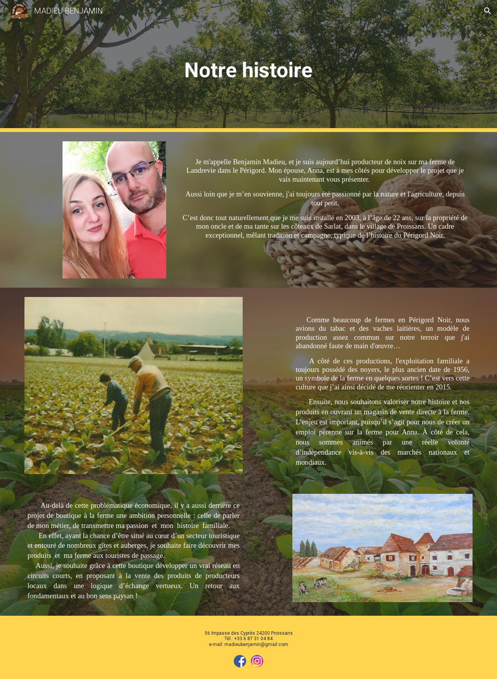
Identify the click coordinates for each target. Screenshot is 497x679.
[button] (487, 11)
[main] (248, 66)
